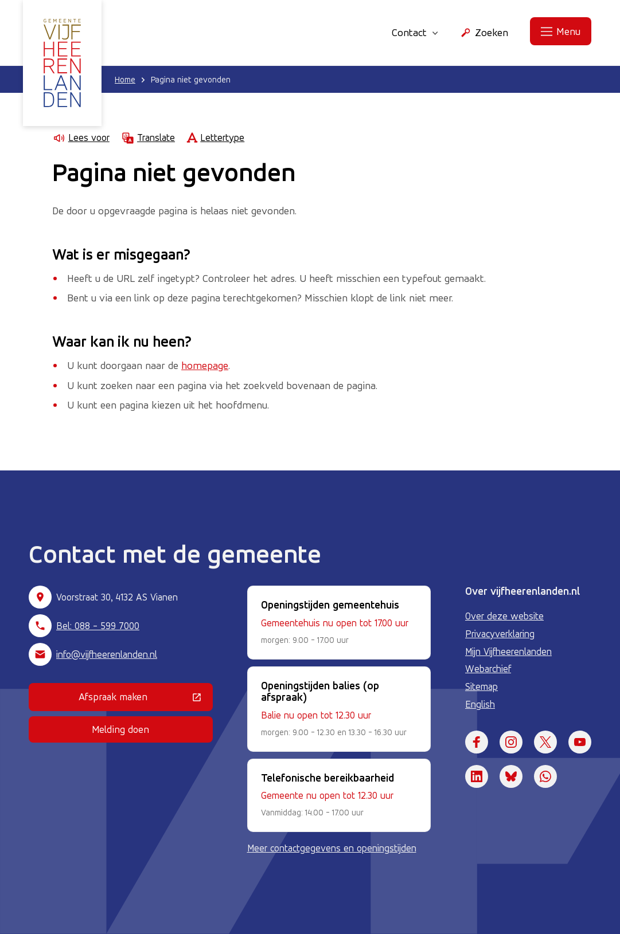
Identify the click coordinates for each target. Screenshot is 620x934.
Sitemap (481, 686)
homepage (204, 365)
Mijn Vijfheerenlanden (508, 651)
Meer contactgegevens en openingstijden (331, 848)
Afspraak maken (146, 699)
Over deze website (504, 616)
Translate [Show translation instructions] (148, 138)
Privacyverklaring (500, 633)
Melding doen (120, 729)
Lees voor (81, 138)
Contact (415, 32)
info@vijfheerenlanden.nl (106, 654)
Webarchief (488, 668)
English (480, 704)
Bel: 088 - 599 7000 (97, 625)
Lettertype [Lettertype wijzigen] (215, 138)
